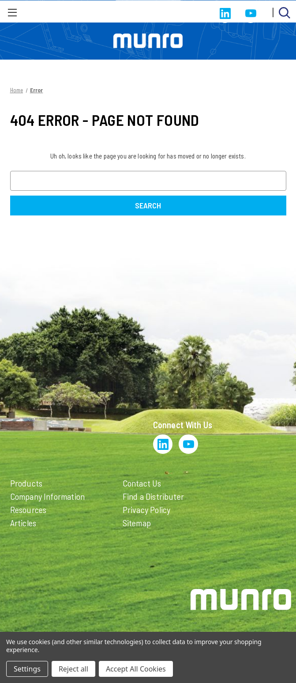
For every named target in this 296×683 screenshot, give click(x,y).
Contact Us (142, 483)
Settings (27, 669)
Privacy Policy (147, 509)
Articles (23, 522)
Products (26, 483)
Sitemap (137, 522)
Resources (28, 509)
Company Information (47, 496)
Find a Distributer (153, 496)
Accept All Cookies (136, 669)
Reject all (73, 669)
